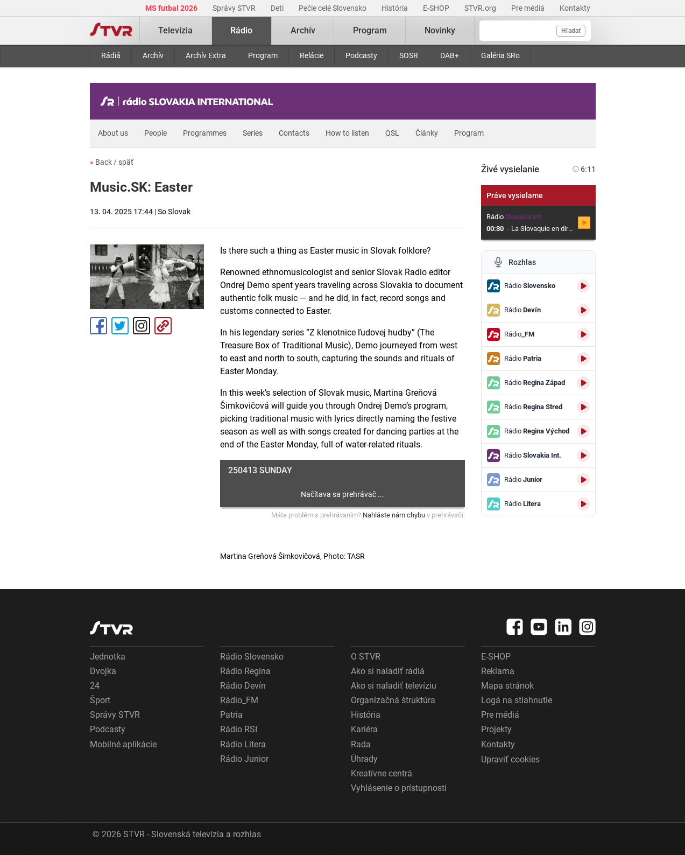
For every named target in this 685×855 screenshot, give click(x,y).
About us (113, 133)
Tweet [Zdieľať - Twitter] (120, 325)
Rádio (241, 30)
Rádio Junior (244, 759)
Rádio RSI (238, 729)
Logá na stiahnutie (516, 700)
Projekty (496, 729)
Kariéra (364, 729)
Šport (100, 700)
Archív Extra (206, 55)
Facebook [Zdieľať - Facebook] (98, 325)
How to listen (347, 133)
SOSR (408, 55)
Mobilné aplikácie (123, 744)
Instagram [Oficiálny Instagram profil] (141, 325)
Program (263, 55)
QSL (392, 133)
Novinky (440, 30)
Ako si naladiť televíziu (393, 686)
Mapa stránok (507, 686)
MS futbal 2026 (172, 8)
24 (95, 686)
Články (426, 133)
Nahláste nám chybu (394, 515)
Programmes (205, 133)
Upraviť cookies (510, 759)
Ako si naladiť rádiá (388, 671)
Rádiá (111, 55)
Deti (278, 8)
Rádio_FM (239, 700)
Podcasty (361, 55)
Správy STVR (235, 8)
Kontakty (575, 8)
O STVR (365, 656)
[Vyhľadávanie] (535, 30)
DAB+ (449, 55)
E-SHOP (437, 8)
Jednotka (107, 656)
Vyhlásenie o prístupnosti (399, 788)
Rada (361, 744)
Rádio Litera (243, 744)
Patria (231, 715)
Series (253, 133)
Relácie (311, 55)
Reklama (497, 671)
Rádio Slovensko (252, 656)
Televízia (175, 30)
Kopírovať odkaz (163, 325)
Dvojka (103, 671)
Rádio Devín (243, 686)
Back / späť (111, 162)
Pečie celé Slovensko (333, 8)
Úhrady (364, 759)
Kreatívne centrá (381, 773)
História (395, 8)
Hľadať (571, 30)
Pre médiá (528, 8)
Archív (153, 55)
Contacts (294, 133)
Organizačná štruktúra (393, 700)
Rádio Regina (245, 671)
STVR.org (481, 8)
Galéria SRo (500, 55)
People (155, 133)
